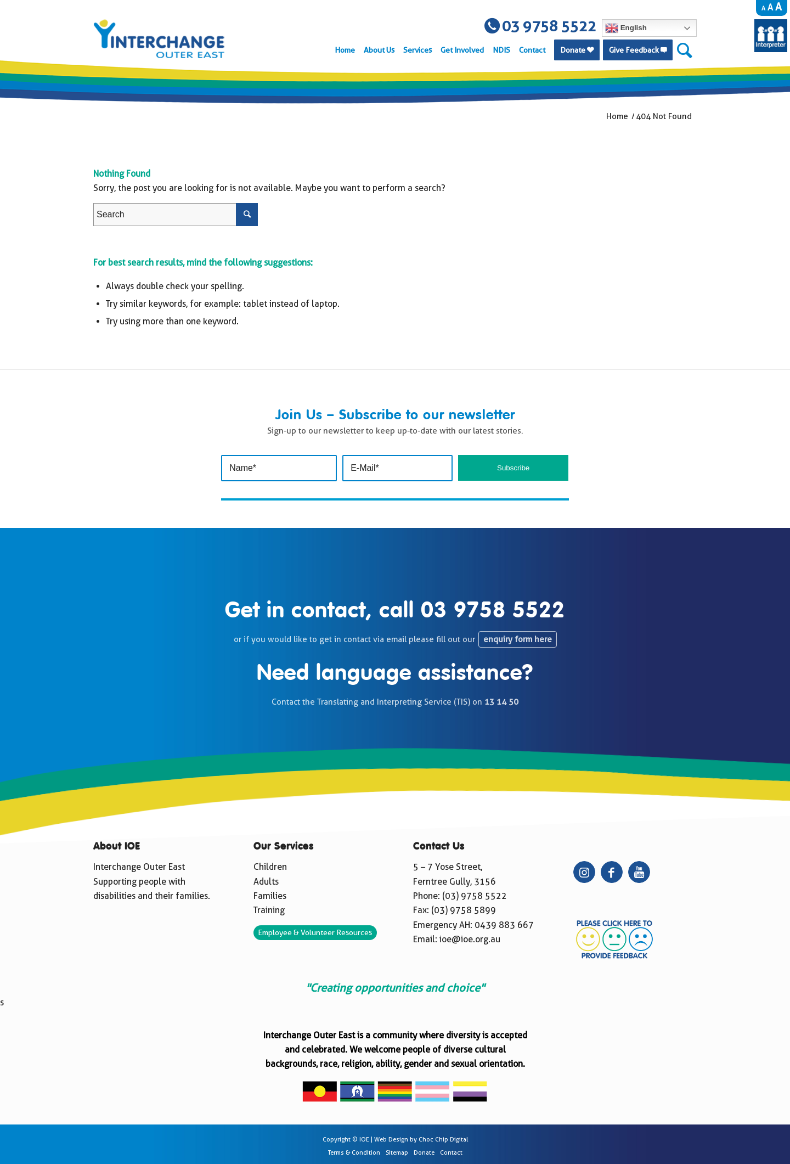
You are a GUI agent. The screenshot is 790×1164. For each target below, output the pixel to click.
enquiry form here (517, 639)
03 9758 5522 (493, 611)
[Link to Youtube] (639, 872)
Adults (266, 881)
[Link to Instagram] (584, 872)
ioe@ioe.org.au (469, 939)
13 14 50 (501, 702)
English (626, 28)
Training (269, 910)
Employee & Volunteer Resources (315, 932)
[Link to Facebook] (612, 872)
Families (269, 896)
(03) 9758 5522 (474, 896)
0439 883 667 (504, 925)
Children (270, 867)
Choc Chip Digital (443, 1139)
